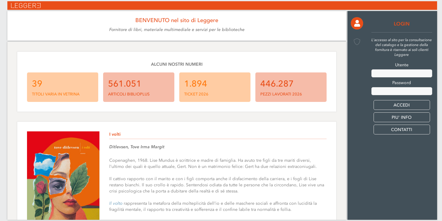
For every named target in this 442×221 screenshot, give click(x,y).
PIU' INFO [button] (402, 117)
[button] (357, 23)
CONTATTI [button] (401, 129)
